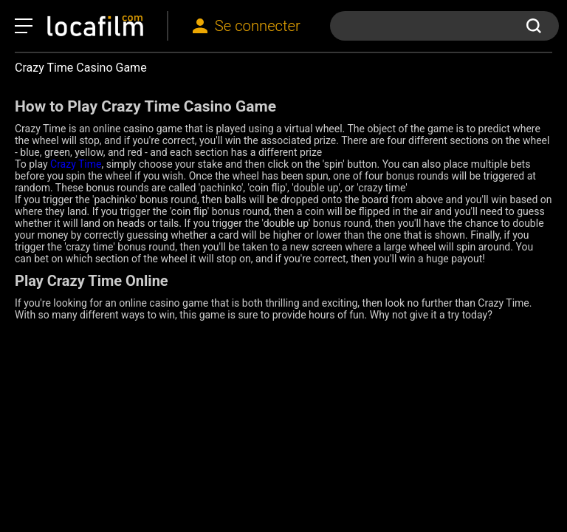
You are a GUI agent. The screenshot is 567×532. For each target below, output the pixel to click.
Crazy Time (75, 164)
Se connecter (257, 26)
